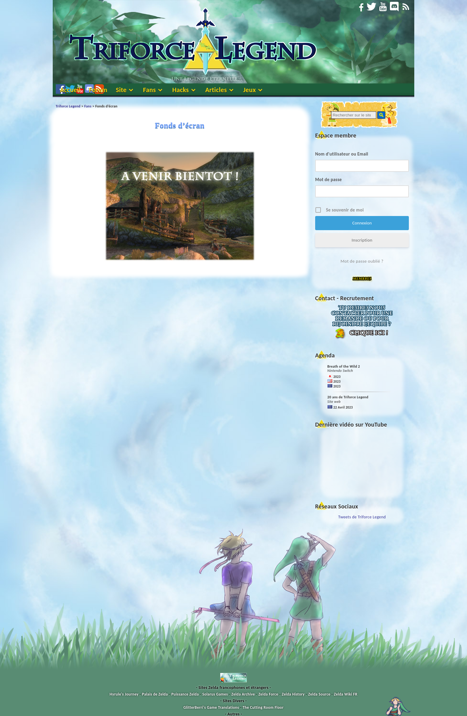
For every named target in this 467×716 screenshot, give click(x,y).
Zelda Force (268, 694)
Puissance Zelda (185, 694)
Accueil (70, 90)
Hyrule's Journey (124, 694)
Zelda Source (319, 694)
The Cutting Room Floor (263, 707)
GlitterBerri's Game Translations (211, 707)
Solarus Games (215, 694)
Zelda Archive (243, 694)
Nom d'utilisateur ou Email (341, 154)
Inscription (362, 240)
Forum (98, 90)
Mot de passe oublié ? (361, 261)
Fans (149, 90)
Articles (216, 90)
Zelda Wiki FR (345, 694)
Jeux (249, 90)
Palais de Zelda (155, 694)
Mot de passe (328, 179)
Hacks (180, 90)
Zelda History (293, 694)
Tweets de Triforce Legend (362, 517)
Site (121, 90)
